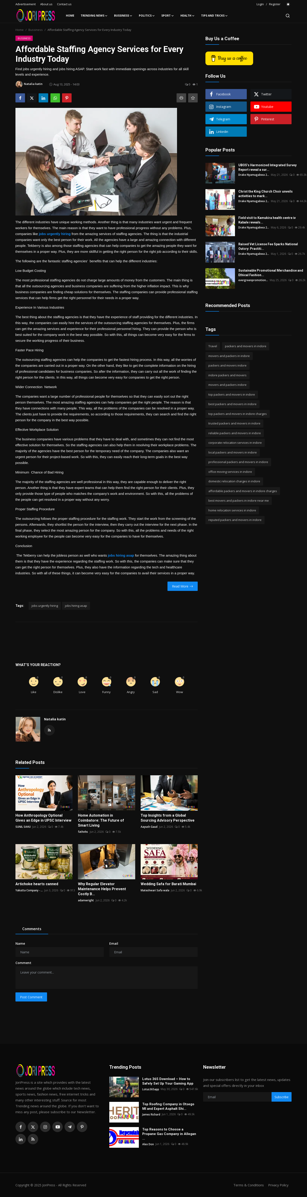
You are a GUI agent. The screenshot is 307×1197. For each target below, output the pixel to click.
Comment (23, 963)
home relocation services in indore (232, 510)
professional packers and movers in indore (238, 462)
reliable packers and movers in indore (234, 433)
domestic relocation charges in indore (234, 481)
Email (113, 943)
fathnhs (83, 832)
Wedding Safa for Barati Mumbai (168, 884)
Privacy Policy (277, 1185)
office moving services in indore (230, 472)
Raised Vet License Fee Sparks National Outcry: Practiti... (268, 246)
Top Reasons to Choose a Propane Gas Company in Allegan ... (169, 1133)
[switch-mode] (288, 4)
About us (46, 4)
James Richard (151, 1114)
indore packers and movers (227, 375)
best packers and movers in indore (232, 404)
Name (20, 943)
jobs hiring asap (76, 606)
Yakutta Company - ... (29, 890)
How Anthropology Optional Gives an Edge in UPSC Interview (43, 818)
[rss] (33, 1139)
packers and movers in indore (245, 346)
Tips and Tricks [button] (214, 15)
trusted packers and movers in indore (234, 423)
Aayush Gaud (149, 827)
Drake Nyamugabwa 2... (253, 175)
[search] (288, 16)
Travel (212, 346)
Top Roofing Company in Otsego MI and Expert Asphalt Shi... (168, 1106)
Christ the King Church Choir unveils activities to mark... (265, 194)
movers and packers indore (227, 385)
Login (260, 4)
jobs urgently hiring (45, 606)
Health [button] (187, 15)
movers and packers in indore (229, 356)
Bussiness (35, 30)
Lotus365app (150, 1089)
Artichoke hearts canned (36, 884)
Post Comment (31, 997)
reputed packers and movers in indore (235, 520)
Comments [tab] (31, 928)
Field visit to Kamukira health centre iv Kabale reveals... (267, 220)
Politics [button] (147, 15)
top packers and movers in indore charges (237, 414)
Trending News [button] (94, 15)
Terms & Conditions (247, 1185)
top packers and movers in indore (231, 394)
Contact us (64, 4)
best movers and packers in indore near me (238, 500)
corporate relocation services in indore (235, 443)
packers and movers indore (227, 365)
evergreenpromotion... (253, 280)
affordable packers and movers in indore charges (242, 491)
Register (274, 4)
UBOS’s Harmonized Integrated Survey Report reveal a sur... (267, 167)
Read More (182, 586)
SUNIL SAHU (23, 827)
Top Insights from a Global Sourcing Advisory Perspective (168, 818)
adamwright (86, 900)
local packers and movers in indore (232, 452)
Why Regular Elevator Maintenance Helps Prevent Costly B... (102, 889)
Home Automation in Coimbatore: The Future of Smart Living (101, 820)
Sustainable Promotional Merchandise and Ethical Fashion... (270, 273)
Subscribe (282, 1097)
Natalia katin (55, 719)
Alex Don (148, 1144)
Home (70, 15)
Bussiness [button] (123, 15)
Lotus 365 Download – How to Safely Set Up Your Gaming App (167, 1081)
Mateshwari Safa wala (155, 890)
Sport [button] (167, 15)
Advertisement (25, 4)
